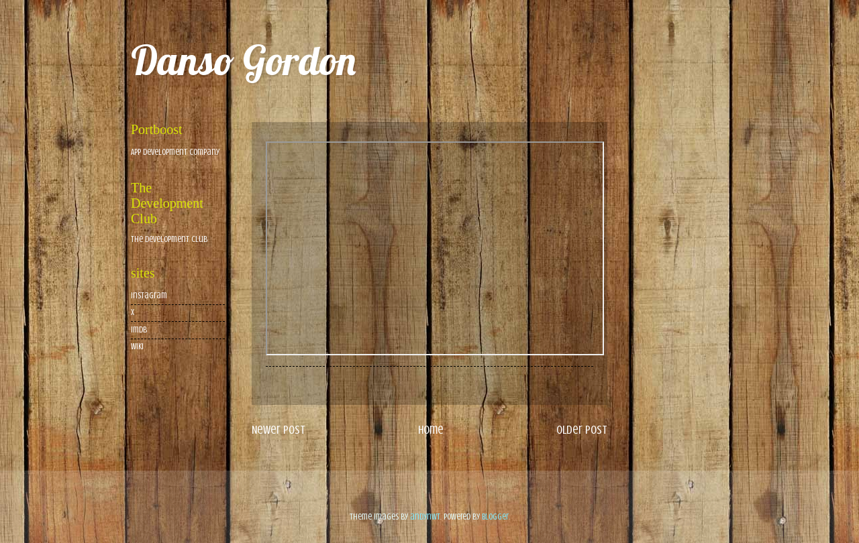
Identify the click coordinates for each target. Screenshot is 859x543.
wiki (137, 346)
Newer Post (278, 429)
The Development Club (169, 239)
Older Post (581, 429)
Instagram (149, 295)
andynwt (425, 517)
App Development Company (175, 152)
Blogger (495, 517)
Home (431, 429)
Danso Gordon (243, 60)
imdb (139, 330)
